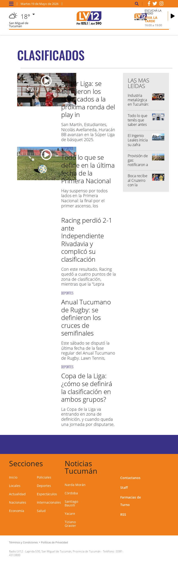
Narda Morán (75, 484)
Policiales (44, 477)
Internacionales (49, 502)
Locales (14, 485)
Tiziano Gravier (70, 524)
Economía (16, 511)
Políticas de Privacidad (54, 542)
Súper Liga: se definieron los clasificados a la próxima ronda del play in (88, 99)
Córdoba (71, 493)
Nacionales (17, 502)
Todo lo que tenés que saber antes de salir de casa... (137, 124)
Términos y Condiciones (23, 542)
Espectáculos (47, 494)
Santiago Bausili (71, 503)
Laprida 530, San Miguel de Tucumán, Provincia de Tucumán (63, 551)
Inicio (13, 477)
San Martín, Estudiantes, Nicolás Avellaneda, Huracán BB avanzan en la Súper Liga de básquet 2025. (88, 132)
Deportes (44, 485)
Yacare (70, 513)
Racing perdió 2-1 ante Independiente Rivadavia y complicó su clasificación (86, 240)
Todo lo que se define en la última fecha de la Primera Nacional (88, 169)
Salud (41, 511)
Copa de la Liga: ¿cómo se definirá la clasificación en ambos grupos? (86, 387)
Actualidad (17, 494)
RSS (123, 514)
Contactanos (130, 478)
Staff (124, 487)
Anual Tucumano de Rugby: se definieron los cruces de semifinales (86, 317)
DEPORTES (67, 74)
